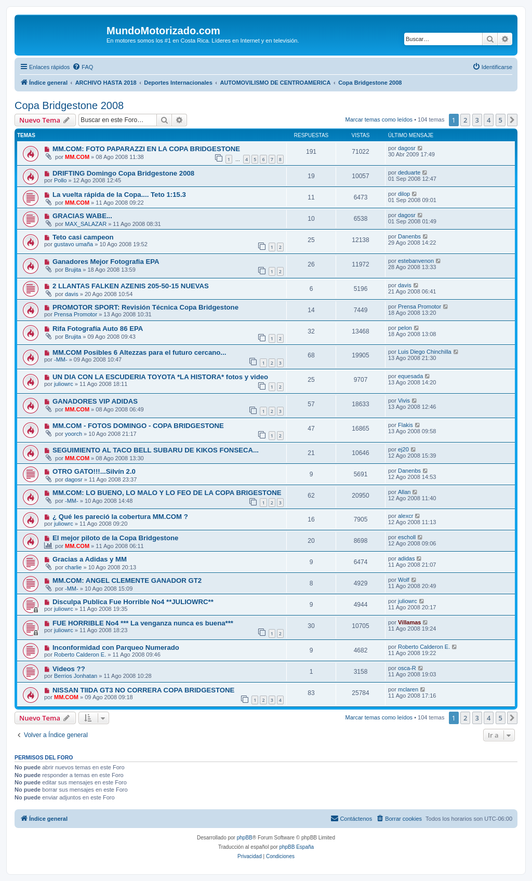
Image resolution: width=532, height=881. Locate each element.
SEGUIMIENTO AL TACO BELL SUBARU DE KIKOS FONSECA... (155, 450)
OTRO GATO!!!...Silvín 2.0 (94, 471)
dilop (404, 194)
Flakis (405, 425)
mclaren (408, 689)
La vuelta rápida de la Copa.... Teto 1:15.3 (119, 194)
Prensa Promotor (75, 314)
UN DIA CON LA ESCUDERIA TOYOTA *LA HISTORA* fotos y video (160, 377)
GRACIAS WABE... (82, 216)
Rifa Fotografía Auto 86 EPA (97, 328)
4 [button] (488, 120)
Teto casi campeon (83, 237)
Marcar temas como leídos (379, 119)
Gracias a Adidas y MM (89, 559)
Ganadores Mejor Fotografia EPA (105, 261)
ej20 (403, 449)
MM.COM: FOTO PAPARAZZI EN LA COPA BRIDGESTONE (146, 149)
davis (71, 294)
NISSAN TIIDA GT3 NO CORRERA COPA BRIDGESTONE (143, 690)
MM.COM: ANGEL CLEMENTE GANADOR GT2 (127, 580)
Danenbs (409, 236)
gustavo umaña (73, 244)
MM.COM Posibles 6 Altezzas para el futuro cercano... (139, 352)
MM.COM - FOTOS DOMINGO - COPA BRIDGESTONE (138, 426)
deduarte (409, 172)
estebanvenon (416, 261)
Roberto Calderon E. (80, 654)
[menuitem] (82, 67)
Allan (404, 492)
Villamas (409, 622)
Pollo (60, 180)
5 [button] (500, 120)
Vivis (404, 400)
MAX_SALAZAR (86, 224)
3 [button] (477, 120)
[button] (512, 120)
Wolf (403, 580)
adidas (406, 558)
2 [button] (465, 120)
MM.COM (77, 157)
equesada (410, 376)
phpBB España (296, 847)
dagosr (407, 148)
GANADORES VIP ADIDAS (95, 401)
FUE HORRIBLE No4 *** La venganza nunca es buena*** (142, 623)
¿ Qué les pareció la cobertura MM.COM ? (120, 516)
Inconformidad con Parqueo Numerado (115, 647)
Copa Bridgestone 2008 (69, 105)
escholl (407, 537)
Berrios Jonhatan (75, 676)
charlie (73, 567)
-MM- (61, 359)
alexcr (405, 516)
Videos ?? (68, 669)
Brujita (73, 269)
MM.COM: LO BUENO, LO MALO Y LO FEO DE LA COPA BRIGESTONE (167, 493)
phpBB (244, 837)
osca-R (407, 668)
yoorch (73, 434)
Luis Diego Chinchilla (424, 352)
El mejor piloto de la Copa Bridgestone (115, 538)
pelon (405, 328)
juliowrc (63, 384)
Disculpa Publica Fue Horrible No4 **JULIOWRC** (133, 602)
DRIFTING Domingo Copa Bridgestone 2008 (123, 173)
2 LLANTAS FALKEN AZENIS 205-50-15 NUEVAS (130, 286)
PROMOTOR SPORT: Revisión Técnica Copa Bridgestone (145, 307)
